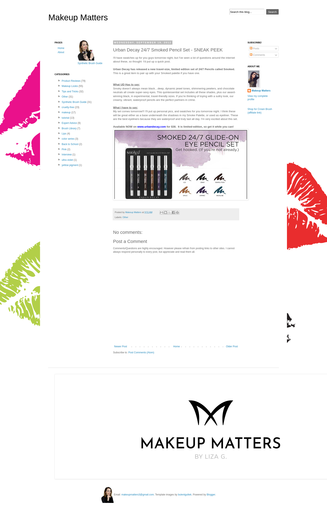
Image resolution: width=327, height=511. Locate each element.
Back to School (70, 144)
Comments (257, 55)
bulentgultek (185, 494)
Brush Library (69, 128)
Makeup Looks (70, 86)
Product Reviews (71, 80)
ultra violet (67, 160)
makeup (66, 112)
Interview (67, 154)
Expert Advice (69, 123)
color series (68, 138)
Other (125, 217)
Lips (64, 133)
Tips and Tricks (70, 91)
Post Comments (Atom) (141, 352)
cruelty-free (68, 107)
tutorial (65, 117)
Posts (254, 48)
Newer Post (120, 346)
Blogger (211, 494)
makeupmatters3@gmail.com (137, 494)
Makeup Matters (78, 17)
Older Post (232, 346)
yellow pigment (70, 165)
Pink (64, 149)
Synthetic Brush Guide (74, 102)
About (61, 52)
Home (176, 346)
